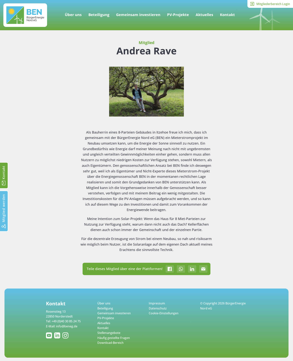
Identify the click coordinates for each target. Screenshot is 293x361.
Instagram (66, 335)
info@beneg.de (66, 326)
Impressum (157, 303)
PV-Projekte (178, 14)
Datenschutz (158, 308)
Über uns (73, 14)
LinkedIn (58, 335)
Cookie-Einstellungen (163, 313)
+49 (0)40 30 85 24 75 (66, 321)
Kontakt (227, 14)
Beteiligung (98, 14)
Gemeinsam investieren (138, 14)
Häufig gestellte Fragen (113, 338)
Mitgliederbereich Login (273, 4)
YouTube (49, 335)
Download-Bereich (110, 343)
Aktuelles (204, 14)
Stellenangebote (108, 333)
